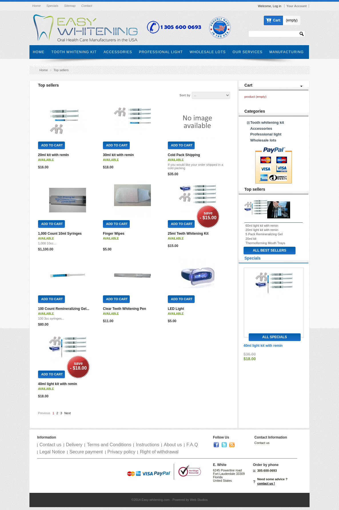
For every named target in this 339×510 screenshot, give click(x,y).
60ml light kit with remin (262, 225)
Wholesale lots (208, 52)
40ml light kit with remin (57, 384)
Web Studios (199, 499)
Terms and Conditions (109, 444)
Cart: (277, 20)
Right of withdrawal (159, 451)
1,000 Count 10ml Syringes (60, 234)
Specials (52, 5)
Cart (248, 85)
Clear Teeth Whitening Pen (124, 309)
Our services (248, 52)
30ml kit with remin (118, 155)
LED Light (176, 309)
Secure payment (86, 451)
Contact (86, 5)
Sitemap (69, 5)
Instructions (147, 444)
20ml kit (251, 238)
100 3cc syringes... (51, 318)
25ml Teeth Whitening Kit (188, 234)
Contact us (50, 444)
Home (36, 5)
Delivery (74, 444)
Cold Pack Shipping (184, 155)
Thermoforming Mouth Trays (265, 243)
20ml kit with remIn (53, 155)
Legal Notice (52, 451)
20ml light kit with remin (262, 230)
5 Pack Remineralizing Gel (264, 234)
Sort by (185, 95)
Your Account (296, 6)
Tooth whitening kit (74, 52)
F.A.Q (192, 444)
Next (67, 413)
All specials (274, 337)
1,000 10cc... (47, 243)
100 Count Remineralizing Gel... (63, 309)
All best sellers (269, 250)
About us (173, 444)
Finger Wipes (113, 234)
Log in (277, 6)
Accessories (117, 52)
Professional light (161, 52)
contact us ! (266, 483)
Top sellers (254, 189)
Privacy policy (121, 451)
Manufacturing (287, 52)
